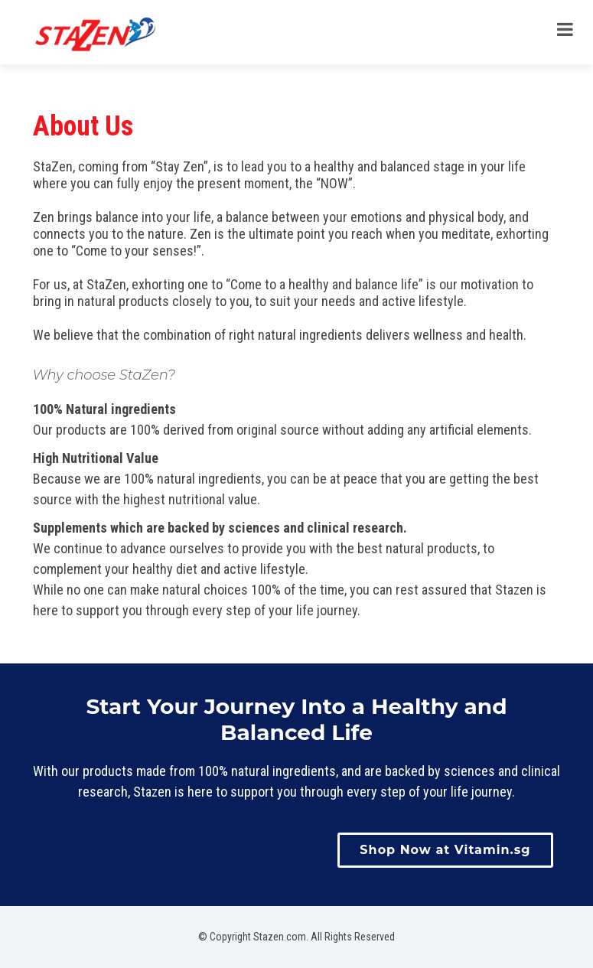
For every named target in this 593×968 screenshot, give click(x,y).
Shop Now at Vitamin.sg (445, 850)
